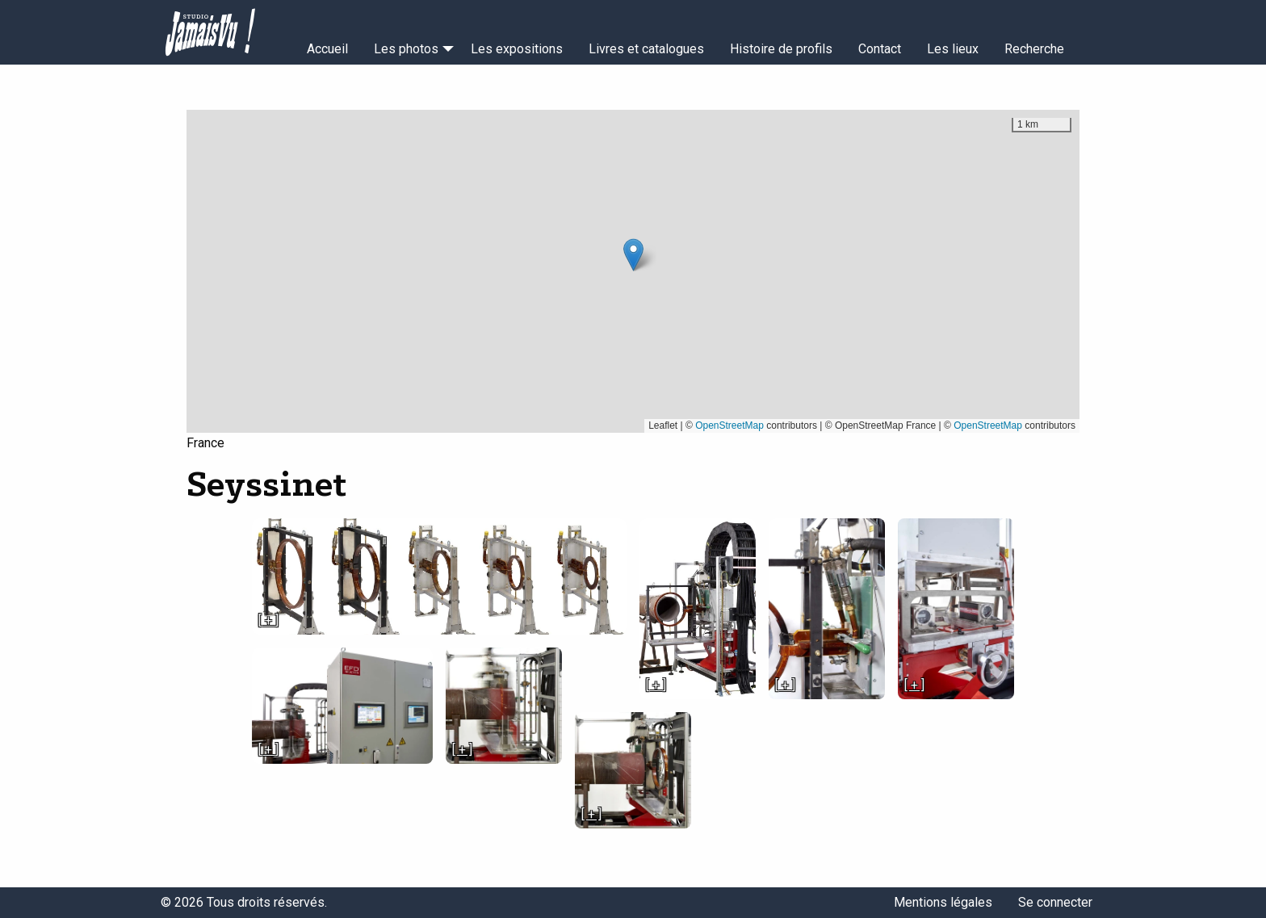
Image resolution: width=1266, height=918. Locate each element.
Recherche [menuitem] (1034, 49)
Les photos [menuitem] (406, 49)
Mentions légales (943, 902)
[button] (633, 254)
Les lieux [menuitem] (953, 49)
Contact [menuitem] (879, 49)
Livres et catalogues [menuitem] (646, 49)
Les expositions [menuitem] (517, 49)
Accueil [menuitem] (327, 49)
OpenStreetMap (729, 425)
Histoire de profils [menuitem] (781, 49)
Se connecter (1055, 902)
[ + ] (268, 620)
